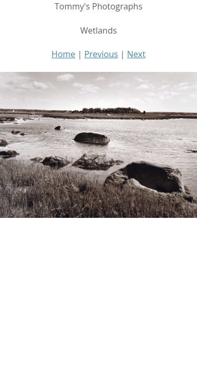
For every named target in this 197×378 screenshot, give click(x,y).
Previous (101, 54)
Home (63, 54)
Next (136, 54)
